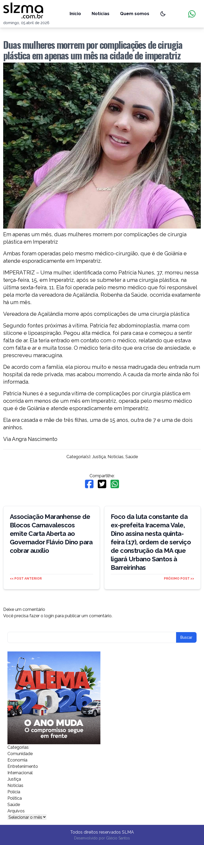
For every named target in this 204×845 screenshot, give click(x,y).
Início (75, 13)
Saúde (131, 456)
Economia (17, 760)
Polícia (13, 791)
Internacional (20, 772)
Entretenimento (22, 766)
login (49, 615)
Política (14, 798)
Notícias (100, 13)
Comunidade (20, 753)
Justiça (99, 456)
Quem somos (134, 13)
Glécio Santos (118, 838)
